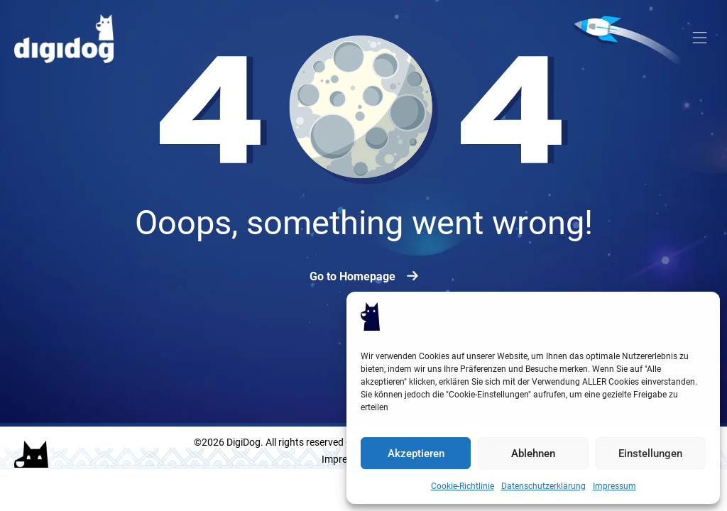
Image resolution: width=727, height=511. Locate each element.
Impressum (614, 485)
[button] (700, 39)
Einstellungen (650, 453)
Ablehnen (533, 453)
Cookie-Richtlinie (462, 485)
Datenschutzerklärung (543, 485)
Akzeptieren (416, 453)
